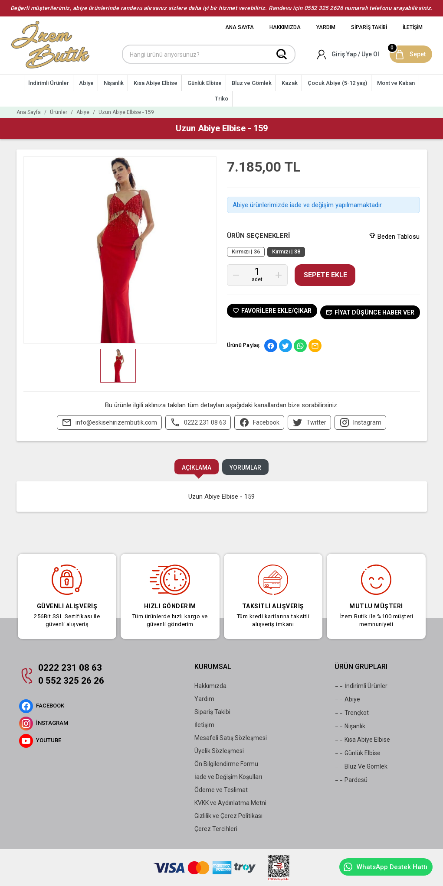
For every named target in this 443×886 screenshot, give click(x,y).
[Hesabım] (349, 54)
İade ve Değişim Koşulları (228, 776)
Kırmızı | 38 (286, 251)
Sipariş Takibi (212, 711)
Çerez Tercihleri (215, 828)
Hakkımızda (210, 685)
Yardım (204, 698)
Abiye (347, 699)
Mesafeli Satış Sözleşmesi (230, 737)
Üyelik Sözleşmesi (219, 750)
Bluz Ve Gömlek (361, 766)
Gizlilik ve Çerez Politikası (228, 815)
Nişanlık (350, 726)
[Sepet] (411, 54)
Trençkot (352, 713)
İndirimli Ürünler (361, 686)
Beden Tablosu (394, 236)
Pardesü (351, 780)
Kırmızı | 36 (246, 251)
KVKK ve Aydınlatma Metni (230, 802)
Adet (257, 279)
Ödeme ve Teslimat (221, 789)
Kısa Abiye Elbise (362, 739)
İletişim (204, 724)
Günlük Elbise (358, 753)
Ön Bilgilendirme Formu (226, 763)
